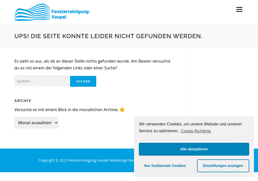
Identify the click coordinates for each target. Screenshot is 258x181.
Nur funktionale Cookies (165, 166)
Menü (239, 9)
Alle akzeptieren (194, 149)
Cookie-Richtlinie (196, 131)
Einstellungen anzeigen (223, 166)
